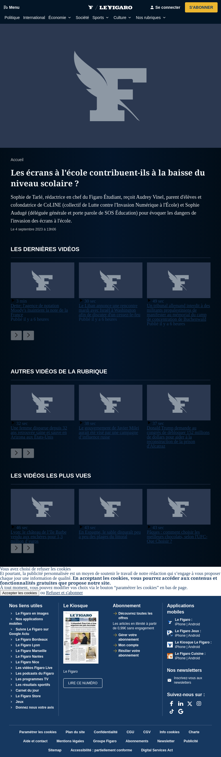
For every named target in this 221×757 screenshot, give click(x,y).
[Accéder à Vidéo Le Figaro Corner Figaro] (116, 7)
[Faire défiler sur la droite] (28, 335)
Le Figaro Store (25, 696)
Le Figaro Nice (24, 662)
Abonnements (137, 741)
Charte (194, 732)
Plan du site (75, 732)
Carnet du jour (24, 690)
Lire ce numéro (82, 683)
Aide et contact (35, 741)
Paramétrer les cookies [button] (37, 732)
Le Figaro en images (29, 613)
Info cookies (170, 732)
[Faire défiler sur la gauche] (16, 335)
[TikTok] (171, 711)
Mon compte (129, 645)
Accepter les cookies (19, 593)
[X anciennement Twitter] (189, 703)
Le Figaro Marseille (28, 651)
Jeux (16, 702)
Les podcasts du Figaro (31, 673)
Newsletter (166, 741)
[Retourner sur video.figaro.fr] (91, 7)
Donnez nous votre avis (31, 707)
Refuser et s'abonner (64, 592)
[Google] (180, 711)
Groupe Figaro (105, 741)
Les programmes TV (29, 679)
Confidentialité (105, 732)
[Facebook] (171, 703)
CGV (147, 732)
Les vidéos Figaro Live (30, 668)
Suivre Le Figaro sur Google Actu (29, 631)
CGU (130, 732)
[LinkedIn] (180, 703)
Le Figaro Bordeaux (28, 639)
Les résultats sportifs (29, 685)
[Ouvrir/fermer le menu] (13, 7)
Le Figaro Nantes (26, 656)
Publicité (191, 741)
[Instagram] (198, 703)
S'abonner (201, 7)
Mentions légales (70, 741)
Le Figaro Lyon (24, 645)
